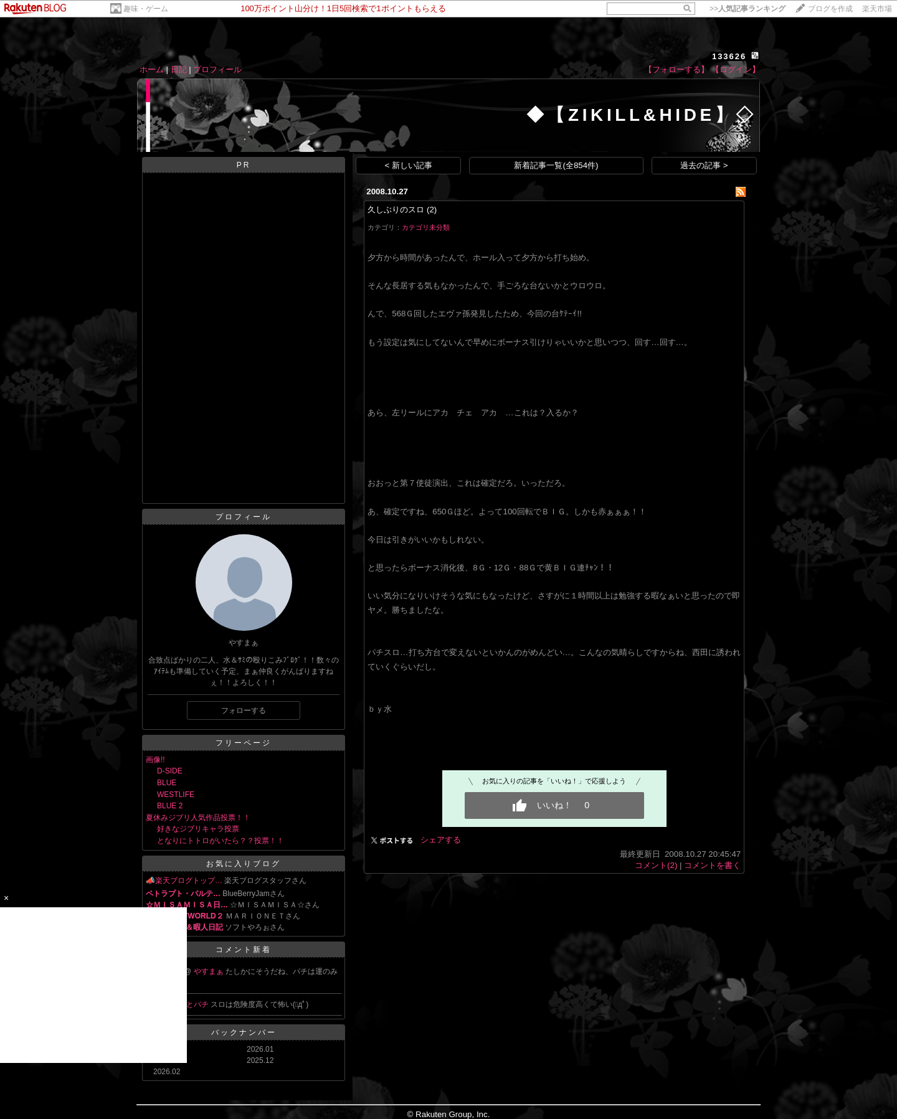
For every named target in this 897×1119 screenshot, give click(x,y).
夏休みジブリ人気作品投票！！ (198, 817)
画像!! (155, 759)
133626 (729, 56)
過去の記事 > (704, 165)
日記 (179, 69)
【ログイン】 (735, 69)
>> (747, 8)
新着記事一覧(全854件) (556, 165)
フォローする (243, 710)
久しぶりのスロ (396, 209)
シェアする (440, 839)
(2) (432, 209)
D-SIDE (170, 771)
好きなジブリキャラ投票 (198, 828)
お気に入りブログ (243, 863)
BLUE (166, 782)
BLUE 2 (170, 805)
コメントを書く (712, 865)
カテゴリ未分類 (426, 227)
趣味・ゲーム (145, 8)
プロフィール (217, 69)
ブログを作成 (830, 8)
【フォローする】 (676, 69)
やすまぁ (209, 971)
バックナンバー (244, 1032)
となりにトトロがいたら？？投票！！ (220, 840)
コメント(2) (656, 865)
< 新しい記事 (409, 165)
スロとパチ (191, 1004)
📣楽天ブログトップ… (184, 880)
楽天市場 (877, 8)
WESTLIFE (175, 794)
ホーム (152, 69)
